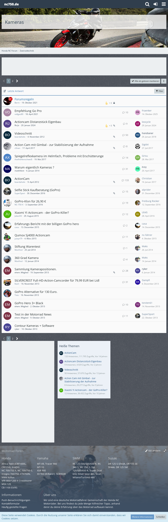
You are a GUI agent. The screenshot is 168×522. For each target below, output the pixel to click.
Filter (159, 91)
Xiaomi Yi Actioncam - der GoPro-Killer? (42, 213)
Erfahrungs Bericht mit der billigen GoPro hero (47, 224)
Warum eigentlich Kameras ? (34, 167)
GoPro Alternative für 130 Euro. (36, 292)
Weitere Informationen (142, 516)
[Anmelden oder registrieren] (155, 4)
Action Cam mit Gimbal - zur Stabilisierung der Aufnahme (54, 145)
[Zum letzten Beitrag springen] (137, 112)
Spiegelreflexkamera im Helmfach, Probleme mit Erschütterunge (59, 156)
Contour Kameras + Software (34, 326)
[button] (163, 4)
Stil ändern (154, 450)
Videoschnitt (23, 133)
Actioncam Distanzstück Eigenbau (38, 122)
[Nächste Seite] (17, 81)
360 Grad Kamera (27, 258)
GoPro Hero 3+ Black (29, 303)
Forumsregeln (24, 99)
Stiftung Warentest (27, 246)
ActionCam (22, 179)
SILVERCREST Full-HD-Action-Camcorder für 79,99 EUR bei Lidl (57, 280)
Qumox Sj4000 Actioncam (32, 235)
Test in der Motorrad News (33, 314)
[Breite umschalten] (165, 451)
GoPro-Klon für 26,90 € (30, 201)
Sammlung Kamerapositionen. (36, 269)
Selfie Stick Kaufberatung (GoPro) (37, 190)
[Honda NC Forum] (11, 4)
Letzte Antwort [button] (16, 91)
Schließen (160, 516)
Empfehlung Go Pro (28, 111)
